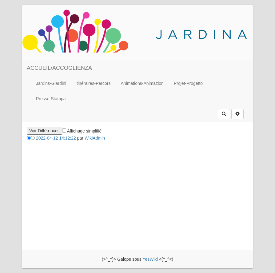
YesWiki (149, 259)
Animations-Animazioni (143, 83)
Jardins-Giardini (51, 83)
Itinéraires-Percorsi (93, 83)
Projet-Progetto (188, 83)
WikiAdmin (95, 138)
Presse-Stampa (51, 98)
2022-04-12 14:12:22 (56, 138)
